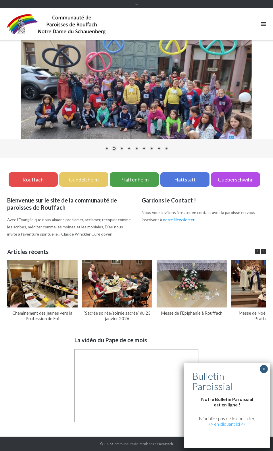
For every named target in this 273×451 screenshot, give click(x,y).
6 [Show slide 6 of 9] (144, 149)
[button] (263, 251)
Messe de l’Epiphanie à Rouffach (191, 313)
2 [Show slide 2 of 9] (114, 149)
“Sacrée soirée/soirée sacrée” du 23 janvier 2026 (117, 315)
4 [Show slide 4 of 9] (129, 149)
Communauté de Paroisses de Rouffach (142, 444)
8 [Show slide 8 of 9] (159, 149)
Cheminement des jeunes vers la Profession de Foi (42, 315)
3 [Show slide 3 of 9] (121, 149)
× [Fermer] (263, 369)
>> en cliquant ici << (227, 424)
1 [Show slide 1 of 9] (106, 149)
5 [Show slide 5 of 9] (136, 149)
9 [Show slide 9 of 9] (166, 149)
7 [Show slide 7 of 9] (151, 149)
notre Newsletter (178, 219)
